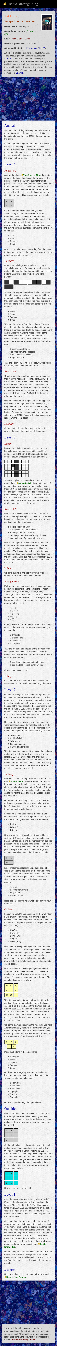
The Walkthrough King (20, 4)
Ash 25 (42, 48)
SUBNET (8, 58)
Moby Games (17, 39)
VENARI (19, 73)
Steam (27, 39)
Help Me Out (31, 48)
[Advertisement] (28, 99)
